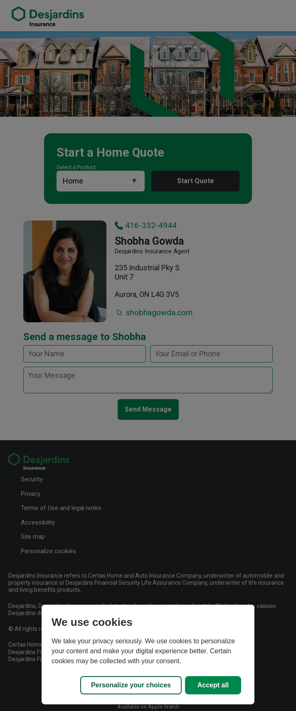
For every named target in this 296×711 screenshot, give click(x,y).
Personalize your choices (131, 685)
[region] (148, 654)
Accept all (213, 685)
